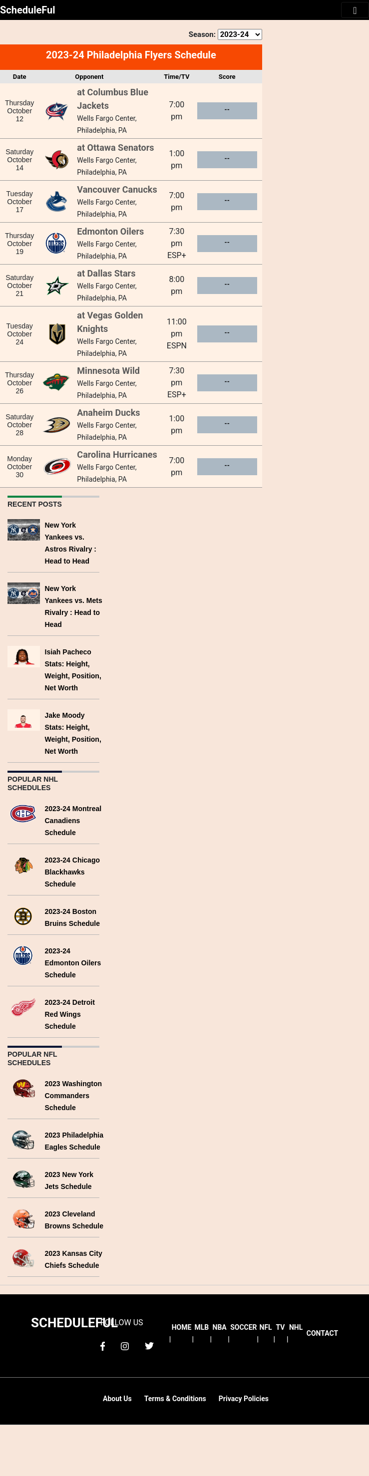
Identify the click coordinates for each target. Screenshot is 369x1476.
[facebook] (102, 1345)
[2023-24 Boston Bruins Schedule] (23, 915)
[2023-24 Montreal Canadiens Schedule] (23, 812)
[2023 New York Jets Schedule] (23, 1178)
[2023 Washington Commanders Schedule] (23, 1087)
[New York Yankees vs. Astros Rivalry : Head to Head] (23, 529)
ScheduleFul (27, 10)
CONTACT (322, 1333)
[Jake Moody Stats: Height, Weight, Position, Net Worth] (23, 719)
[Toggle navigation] (355, 10)
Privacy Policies (244, 1399)
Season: (202, 34)
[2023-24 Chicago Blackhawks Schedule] (23, 864)
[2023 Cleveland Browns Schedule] (23, 1217)
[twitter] (149, 1345)
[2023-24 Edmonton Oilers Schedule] (23, 954)
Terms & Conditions (175, 1399)
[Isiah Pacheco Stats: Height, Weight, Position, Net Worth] (23, 655)
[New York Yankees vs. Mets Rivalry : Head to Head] (23, 592)
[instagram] (125, 1345)
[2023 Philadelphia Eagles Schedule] (23, 1139)
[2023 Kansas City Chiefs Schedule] (23, 1257)
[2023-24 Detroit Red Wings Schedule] (23, 1006)
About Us (117, 1399)
